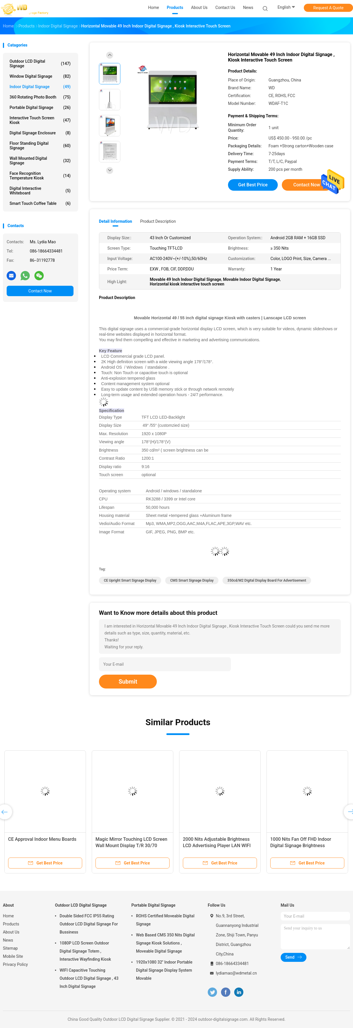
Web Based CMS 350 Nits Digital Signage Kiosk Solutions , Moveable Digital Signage (165, 943)
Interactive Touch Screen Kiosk (40, 120)
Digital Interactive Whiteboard (40, 190)
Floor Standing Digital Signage (40, 145)
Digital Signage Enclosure (40, 133)
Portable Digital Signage (40, 107)
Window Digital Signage (40, 76)
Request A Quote (328, 7)
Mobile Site (13, 956)
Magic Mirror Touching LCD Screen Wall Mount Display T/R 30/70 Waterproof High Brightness (131, 845)
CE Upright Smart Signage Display (130, 580)
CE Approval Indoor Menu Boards (42, 839)
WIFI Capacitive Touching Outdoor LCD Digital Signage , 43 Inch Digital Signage (89, 978)
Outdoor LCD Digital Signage (40, 63)
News (8, 940)
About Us (11, 932)
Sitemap (10, 948)
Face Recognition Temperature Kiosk (40, 175)
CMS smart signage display (192, 580)
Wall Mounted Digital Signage (40, 160)
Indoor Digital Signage (40, 87)
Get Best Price (253, 185)
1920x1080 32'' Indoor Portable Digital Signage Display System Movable (164, 970)
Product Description (158, 221)
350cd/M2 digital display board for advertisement (266, 580)
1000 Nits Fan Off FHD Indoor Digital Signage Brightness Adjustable (300, 845)
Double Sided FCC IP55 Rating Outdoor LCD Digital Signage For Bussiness (89, 924)
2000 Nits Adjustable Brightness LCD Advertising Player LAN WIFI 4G (217, 845)
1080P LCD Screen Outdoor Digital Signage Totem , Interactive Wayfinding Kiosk (85, 951)
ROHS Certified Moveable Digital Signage (165, 920)
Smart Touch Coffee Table (40, 203)
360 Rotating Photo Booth (40, 97)
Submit (128, 681)
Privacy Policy (15, 964)
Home (8, 916)
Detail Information (115, 221)
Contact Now (40, 291)
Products (11, 924)
